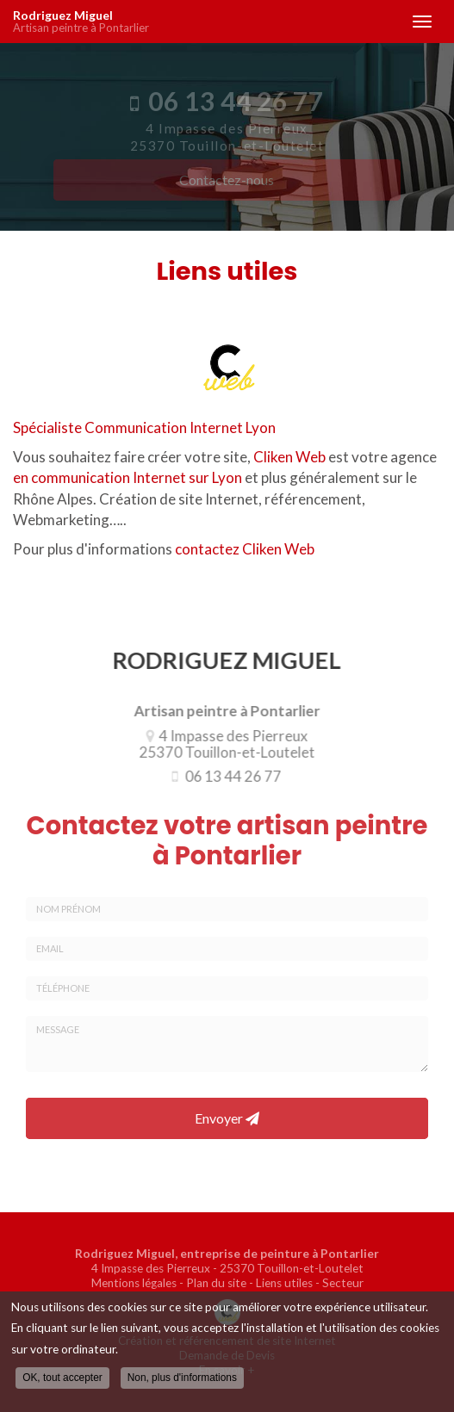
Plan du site (216, 1283)
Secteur (343, 1283)
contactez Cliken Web (244, 549)
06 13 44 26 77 (228, 776)
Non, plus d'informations (182, 1378)
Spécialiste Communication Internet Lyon (144, 427)
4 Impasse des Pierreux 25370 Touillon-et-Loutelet (222, 744)
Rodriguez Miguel (204, 21)
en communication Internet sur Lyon (127, 477)
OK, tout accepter (62, 1378)
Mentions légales (134, 1283)
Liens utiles (284, 1283)
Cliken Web (289, 457)
